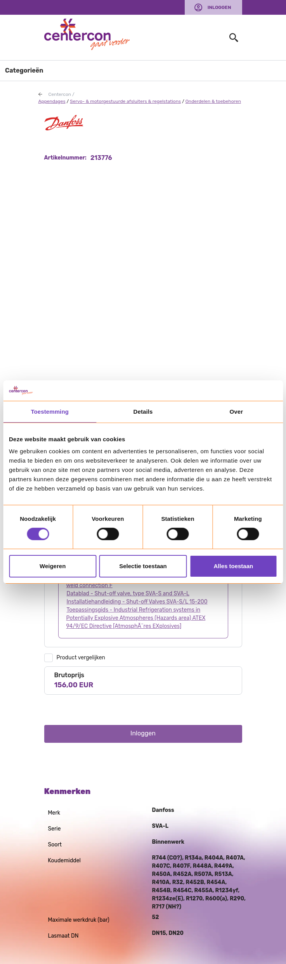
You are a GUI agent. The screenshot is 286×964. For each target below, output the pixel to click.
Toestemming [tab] (50, 411)
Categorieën (24, 70)
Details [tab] (143, 411)
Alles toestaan (233, 566)
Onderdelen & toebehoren (213, 101)
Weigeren (53, 566)
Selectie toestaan (143, 566)
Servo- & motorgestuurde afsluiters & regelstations (125, 101)
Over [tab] (236, 411)
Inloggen (219, 7)
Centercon (60, 94)
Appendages (52, 101)
